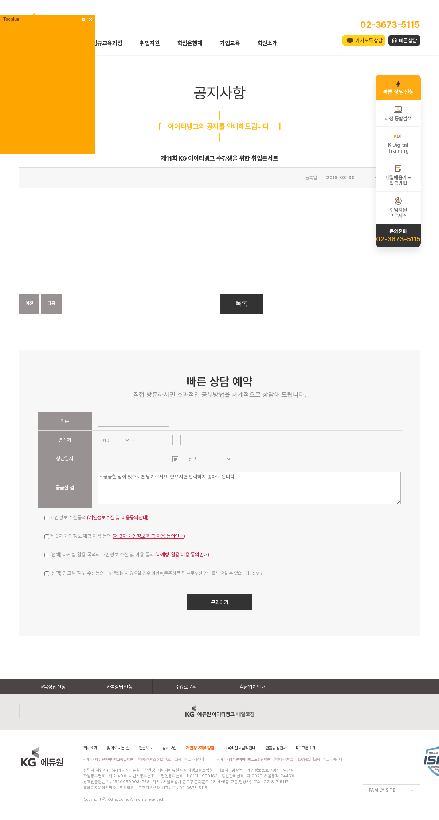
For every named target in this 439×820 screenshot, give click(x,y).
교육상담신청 (53, 687)
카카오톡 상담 (369, 40)
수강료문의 (186, 687)
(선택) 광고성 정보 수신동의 (154, 573)
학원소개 (268, 43)
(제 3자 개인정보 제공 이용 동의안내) (149, 536)
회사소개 (90, 747)
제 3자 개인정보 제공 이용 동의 (114, 536)
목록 (241, 303)
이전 (30, 303)
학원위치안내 (253, 687)
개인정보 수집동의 (96, 517)
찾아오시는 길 (118, 747)
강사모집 (169, 747)
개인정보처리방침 (200, 747)
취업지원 (150, 43)
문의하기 (219, 602)
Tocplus (11, 19)
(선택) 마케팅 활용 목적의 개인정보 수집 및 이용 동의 (126, 554)
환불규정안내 (276, 747)
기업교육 (230, 43)
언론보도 (145, 747)
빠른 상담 (408, 40)
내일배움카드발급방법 (398, 175)
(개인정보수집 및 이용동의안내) (117, 517)
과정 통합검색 (398, 113)
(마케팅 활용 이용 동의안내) (182, 554)
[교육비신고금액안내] (189, 759)
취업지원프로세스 (398, 207)
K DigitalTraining (398, 143)
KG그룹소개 (306, 747)
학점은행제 (190, 43)
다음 (51, 303)
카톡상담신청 (119, 687)
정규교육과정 (107, 43)
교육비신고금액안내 (240, 747)
